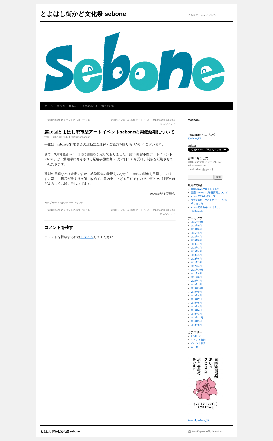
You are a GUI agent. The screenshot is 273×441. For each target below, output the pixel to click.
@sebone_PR (194, 138)
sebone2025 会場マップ (203, 196)
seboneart (84, 137)
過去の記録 (108, 105)
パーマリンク (76, 202)
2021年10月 (197, 269)
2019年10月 (197, 288)
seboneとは (90, 105)
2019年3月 (196, 313)
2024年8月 (196, 240)
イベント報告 (198, 343)
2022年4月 (196, 266)
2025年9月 (196, 225)
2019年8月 (196, 295)
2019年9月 (196, 291)
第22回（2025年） (68, 105)
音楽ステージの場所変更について (209, 192)
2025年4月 (196, 236)
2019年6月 (196, 302)
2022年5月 (196, 262)
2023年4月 (196, 251)
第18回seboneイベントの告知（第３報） (68, 120)
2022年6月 (196, 258)
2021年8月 (196, 273)
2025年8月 (196, 229)
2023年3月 (196, 255)
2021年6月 (196, 277)
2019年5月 (196, 306)
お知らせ (63, 202)
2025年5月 (196, 233)
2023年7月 (196, 247)
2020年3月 (196, 284)
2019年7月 (196, 299)
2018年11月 (197, 317)
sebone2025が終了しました (205, 188)
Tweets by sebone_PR (199, 420)
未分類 (194, 347)
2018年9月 (196, 321)
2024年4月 (196, 244)
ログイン (87, 237)
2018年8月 (196, 324)
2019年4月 (196, 310)
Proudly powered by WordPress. (207, 431)
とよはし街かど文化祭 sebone (83, 13)
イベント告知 (198, 339)
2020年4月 (196, 280)
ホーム (49, 105)
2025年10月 (197, 221)
